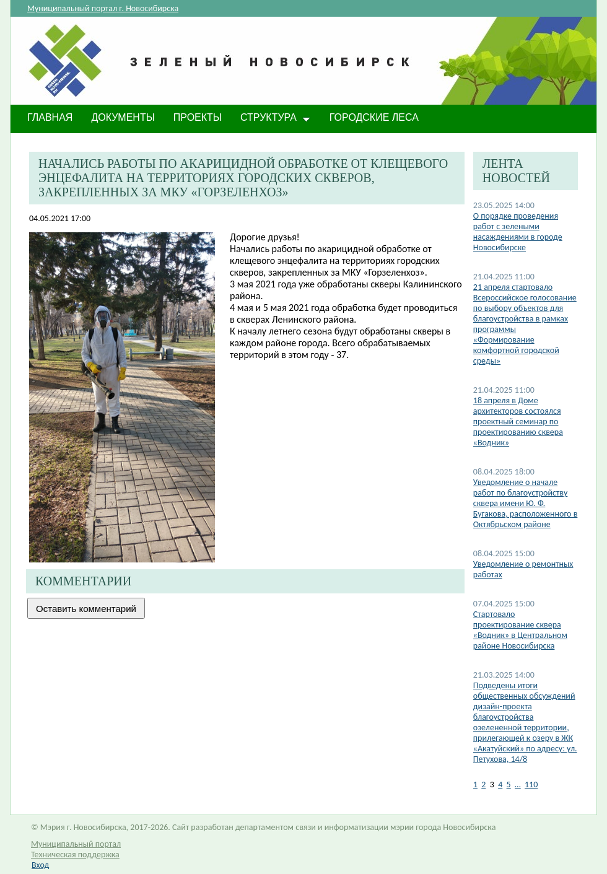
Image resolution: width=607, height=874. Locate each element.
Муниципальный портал (76, 844)
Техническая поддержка (75, 854)
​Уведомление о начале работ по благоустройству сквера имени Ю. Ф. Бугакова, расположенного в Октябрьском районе (525, 503)
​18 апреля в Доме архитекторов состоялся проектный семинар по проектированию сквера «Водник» (518, 421)
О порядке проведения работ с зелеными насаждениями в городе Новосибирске (517, 232)
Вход (40, 865)
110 (531, 784)
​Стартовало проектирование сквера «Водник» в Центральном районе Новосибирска (520, 630)
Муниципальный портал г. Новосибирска (102, 8)
